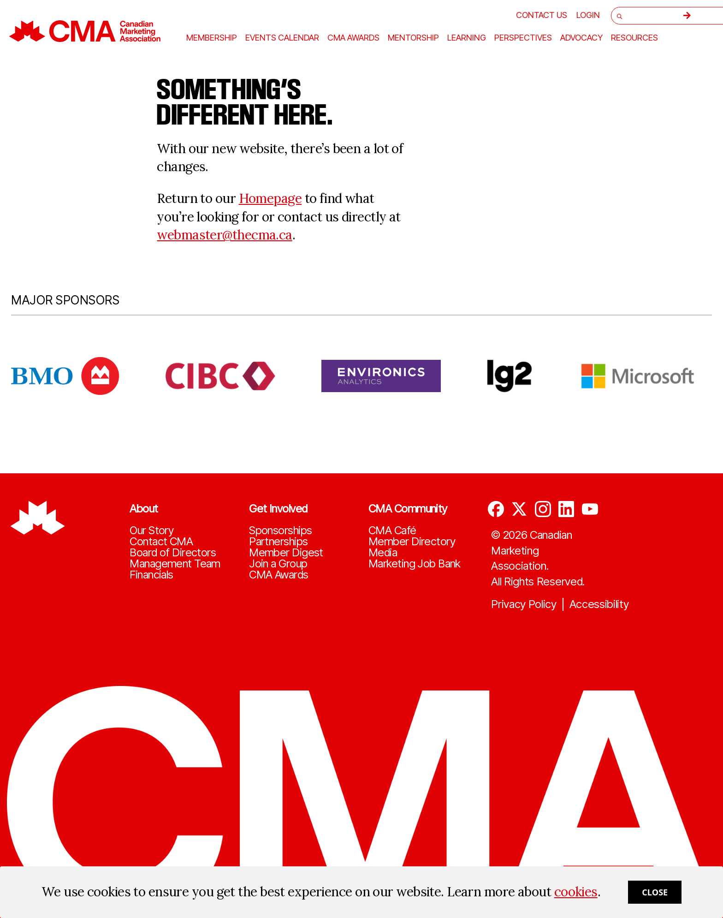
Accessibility (599, 604)
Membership (211, 38)
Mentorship (413, 38)
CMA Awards (278, 574)
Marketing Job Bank (414, 563)
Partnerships (278, 541)
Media (382, 552)
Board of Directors (173, 552)
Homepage (270, 198)
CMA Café (392, 530)
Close (655, 892)
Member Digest (286, 552)
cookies (576, 891)
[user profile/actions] (588, 15)
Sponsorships (280, 530)
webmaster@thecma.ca (224, 235)
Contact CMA (161, 541)
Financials (151, 574)
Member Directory (411, 541)
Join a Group (278, 563)
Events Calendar (282, 38)
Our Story (151, 530)
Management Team (175, 563)
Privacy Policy (524, 604)
